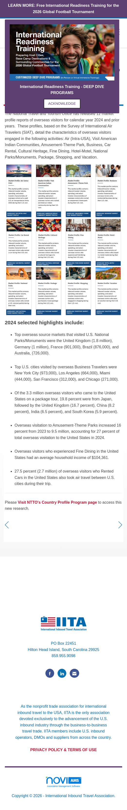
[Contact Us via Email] (74, 673)
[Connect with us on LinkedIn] (62, 673)
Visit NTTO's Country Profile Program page (57, 502)
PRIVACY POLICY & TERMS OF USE (63, 750)
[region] (120, 525)
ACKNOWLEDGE (62, 104)
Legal (64, 802)
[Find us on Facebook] (49, 673)
